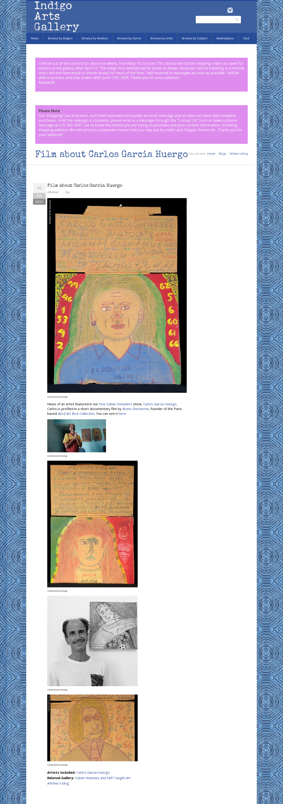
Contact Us (187, 120)
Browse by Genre (129, 38)
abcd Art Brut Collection (76, 413)
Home (211, 154)
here (122, 413)
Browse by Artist (162, 38)
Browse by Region (60, 38)
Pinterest (237, 10)
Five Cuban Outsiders (115, 404)
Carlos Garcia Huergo (160, 404)
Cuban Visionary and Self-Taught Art (103, 778)
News (35, 38)
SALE (246, 38)
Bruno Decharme (136, 408)
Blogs (222, 154)
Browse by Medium (95, 38)
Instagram (230, 10)
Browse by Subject (194, 38)
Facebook (224, 10)
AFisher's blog (239, 154)
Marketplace (225, 38)
